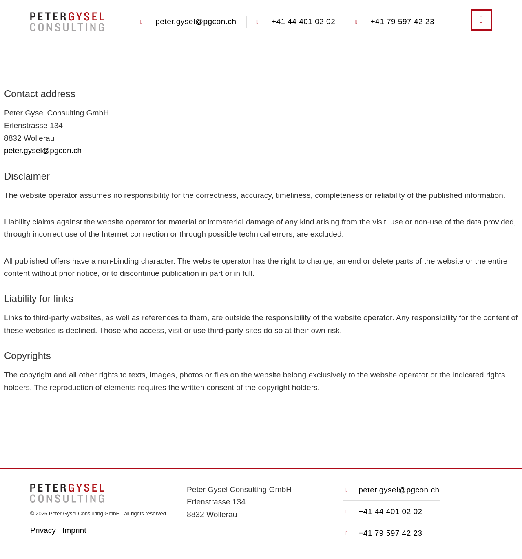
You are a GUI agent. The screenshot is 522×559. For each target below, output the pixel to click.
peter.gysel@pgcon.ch (43, 150)
